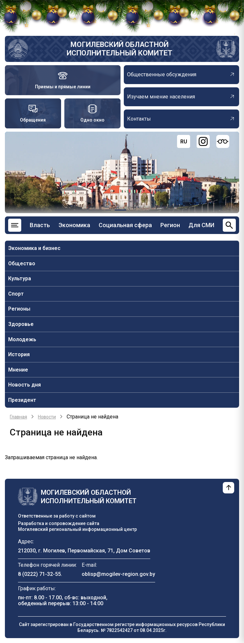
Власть (40, 225)
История (19, 354)
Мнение (18, 370)
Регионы (19, 309)
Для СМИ (201, 225)
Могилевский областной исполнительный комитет (119, 48)
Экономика (74, 225)
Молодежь (22, 339)
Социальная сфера (125, 225)
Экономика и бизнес (34, 248)
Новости (47, 416)
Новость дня (24, 385)
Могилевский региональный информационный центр (77, 529)
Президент (22, 400)
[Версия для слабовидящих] (222, 141)
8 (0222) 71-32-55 (39, 574)
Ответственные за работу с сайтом (57, 516)
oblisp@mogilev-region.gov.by (118, 574)
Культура (19, 278)
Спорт (16, 294)
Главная (18, 416)
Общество (21, 263)
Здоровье (21, 324)
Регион (170, 225)
